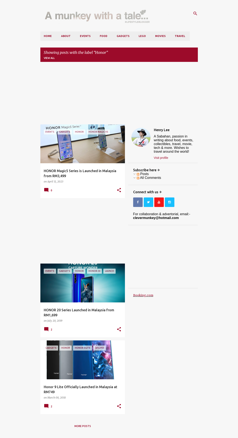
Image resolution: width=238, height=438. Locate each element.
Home (48, 36)
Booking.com (143, 295)
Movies (160, 36)
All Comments (149, 178)
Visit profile (161, 157)
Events (85, 36)
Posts (143, 174)
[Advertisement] (119, 94)
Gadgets (123, 36)
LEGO (142, 36)
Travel (180, 36)
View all (49, 58)
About (66, 36)
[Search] (195, 13)
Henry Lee (162, 130)
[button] (119, 190)
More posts (82, 426)
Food (103, 36)
